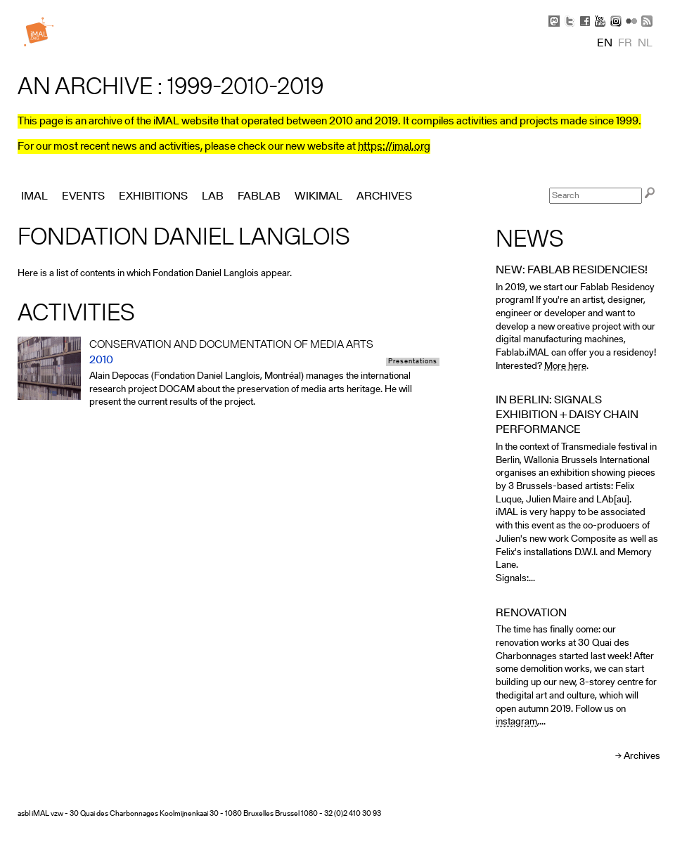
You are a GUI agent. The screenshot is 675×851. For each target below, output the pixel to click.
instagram (516, 722)
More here (565, 366)
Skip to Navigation (640, 7)
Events (83, 196)
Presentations (412, 361)
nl (645, 43)
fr (625, 43)
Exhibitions (153, 196)
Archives (642, 756)
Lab (213, 196)
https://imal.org (394, 146)
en (604, 43)
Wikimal (318, 196)
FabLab (259, 196)
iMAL (34, 196)
